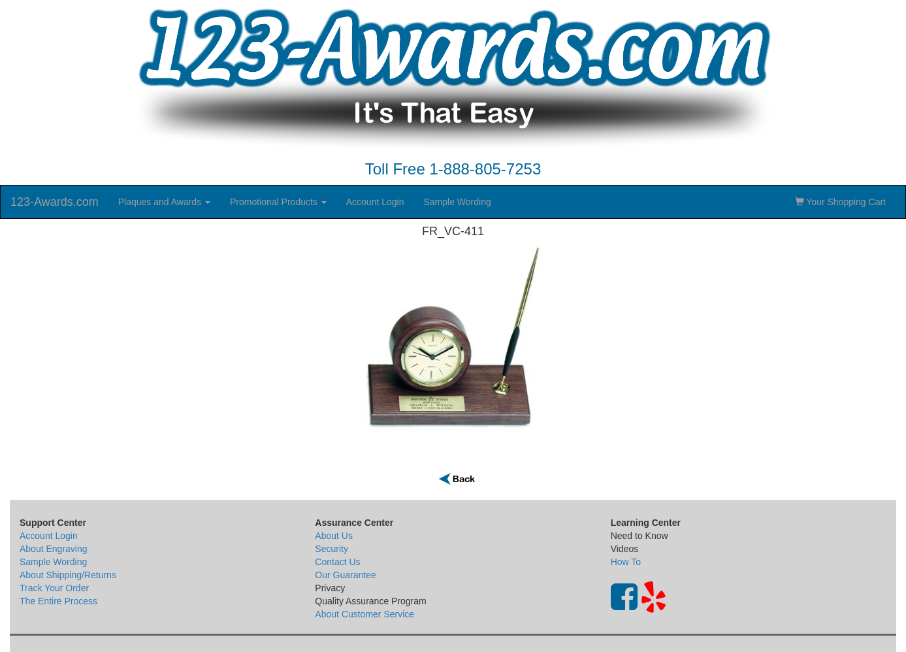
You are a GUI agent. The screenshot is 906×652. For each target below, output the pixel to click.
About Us (334, 535)
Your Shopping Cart (840, 202)
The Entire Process (58, 601)
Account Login (375, 202)
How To (626, 562)
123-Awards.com (54, 201)
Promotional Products (278, 202)
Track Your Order (54, 588)
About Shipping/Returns (68, 575)
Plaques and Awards (164, 202)
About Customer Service (364, 614)
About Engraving (54, 549)
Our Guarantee (345, 575)
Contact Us (337, 562)
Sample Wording (457, 202)
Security (331, 549)
